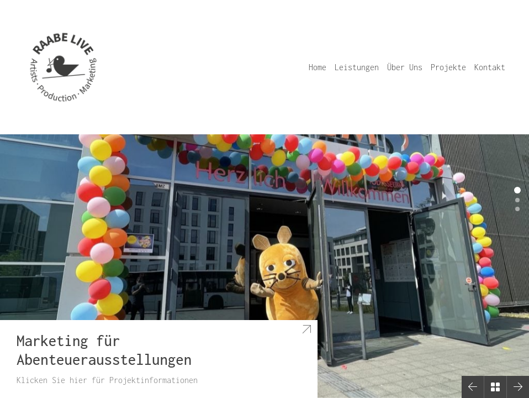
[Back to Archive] (495, 387)
